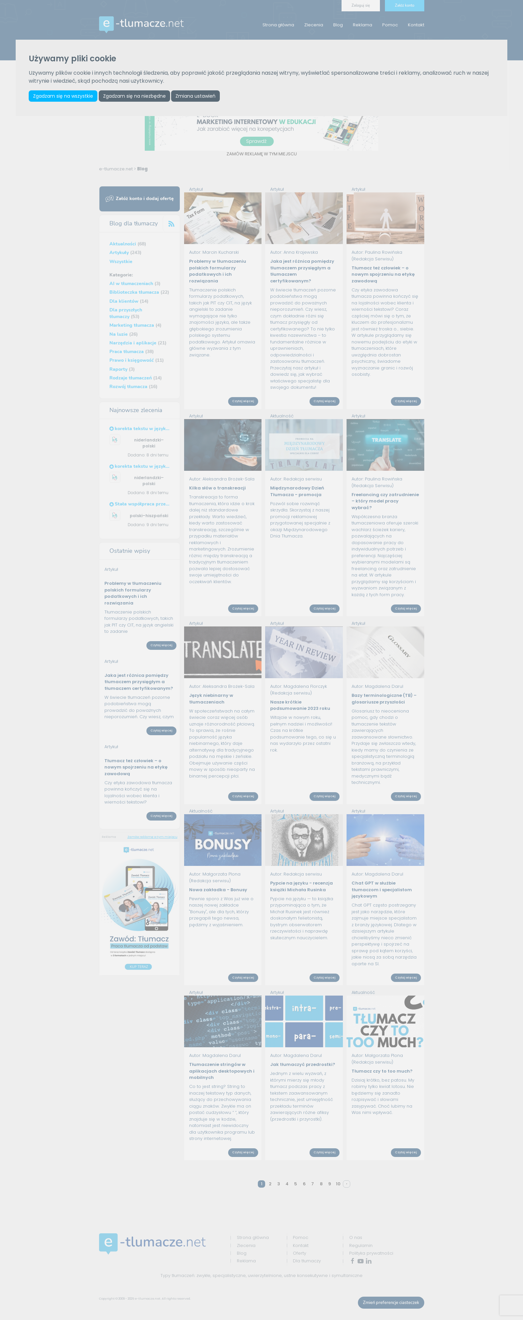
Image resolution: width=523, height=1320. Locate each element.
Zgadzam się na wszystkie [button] (63, 96)
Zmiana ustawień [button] (195, 96)
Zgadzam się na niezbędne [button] (134, 96)
